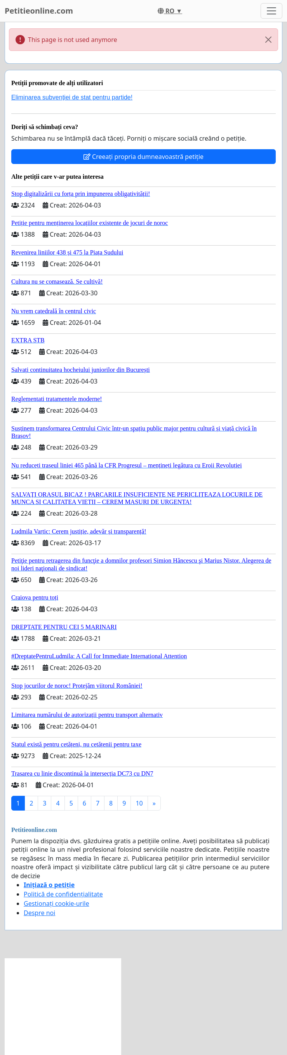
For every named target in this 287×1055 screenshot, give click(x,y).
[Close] (268, 40)
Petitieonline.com (39, 10)
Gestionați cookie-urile (56, 903)
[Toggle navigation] (271, 11)
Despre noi (39, 913)
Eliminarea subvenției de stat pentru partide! (71, 97)
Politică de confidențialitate (63, 894)
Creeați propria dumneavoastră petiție (143, 156)
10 (139, 803)
